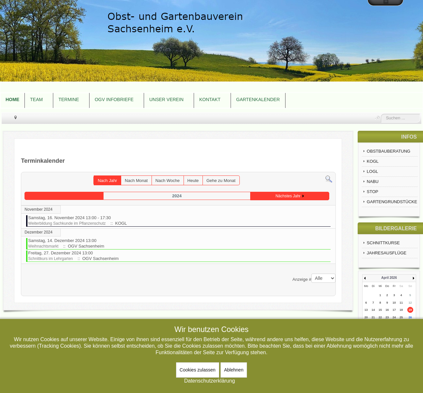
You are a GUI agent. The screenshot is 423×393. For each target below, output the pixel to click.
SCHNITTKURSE (383, 242)
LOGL (372, 171)
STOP (372, 191)
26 (410, 317)
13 (366, 309)
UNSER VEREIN (166, 99)
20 (366, 317)
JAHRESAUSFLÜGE (386, 252)
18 (401, 309)
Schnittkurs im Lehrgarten (50, 258)
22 (380, 317)
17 (394, 309)
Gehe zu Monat (221, 180)
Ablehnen (233, 369)
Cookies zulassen (198, 369)
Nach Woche (167, 180)
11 (401, 302)
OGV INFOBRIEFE (114, 99)
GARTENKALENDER (258, 99)
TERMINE (68, 99)
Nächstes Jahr (288, 196)
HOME (12, 99)
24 (394, 317)
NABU (373, 181)
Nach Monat (136, 180)
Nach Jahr (107, 180)
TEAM (36, 99)
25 (401, 317)
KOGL (373, 161)
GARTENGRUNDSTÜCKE (392, 201)
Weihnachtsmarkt (43, 246)
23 (387, 317)
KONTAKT (209, 99)
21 (373, 317)
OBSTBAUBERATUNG (388, 151)
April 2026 (389, 278)
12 (410, 302)
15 (380, 309)
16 (387, 309)
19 (410, 309)
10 (394, 302)
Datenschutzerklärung (209, 381)
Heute (193, 180)
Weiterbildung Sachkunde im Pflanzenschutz (67, 223)
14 (373, 309)
